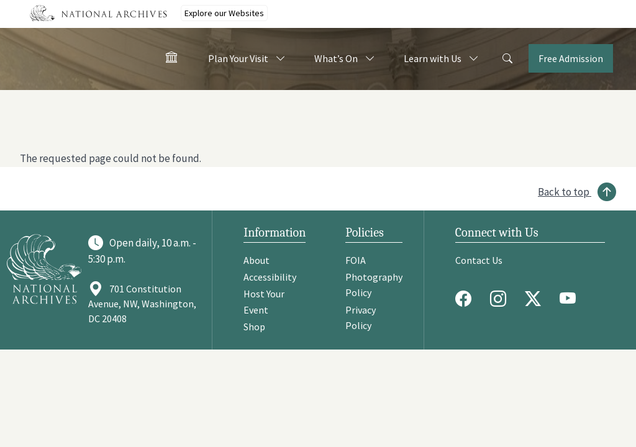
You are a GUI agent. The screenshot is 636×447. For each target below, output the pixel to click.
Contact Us (478, 260)
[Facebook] (466, 299)
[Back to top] (577, 192)
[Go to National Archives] (44, 268)
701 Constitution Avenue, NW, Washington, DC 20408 (142, 303)
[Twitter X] (536, 299)
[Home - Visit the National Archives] (171, 59)
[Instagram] (501, 299)
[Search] (507, 59)
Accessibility (269, 277)
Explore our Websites (224, 13)
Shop (254, 326)
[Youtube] (571, 299)
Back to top (563, 192)
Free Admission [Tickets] (570, 58)
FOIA (355, 260)
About (256, 260)
